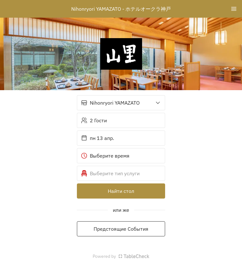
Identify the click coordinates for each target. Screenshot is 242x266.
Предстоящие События (121, 229)
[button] (121, 102)
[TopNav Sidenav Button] (234, 9)
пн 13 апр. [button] (97, 138)
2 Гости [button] (94, 120)
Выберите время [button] (105, 156)
